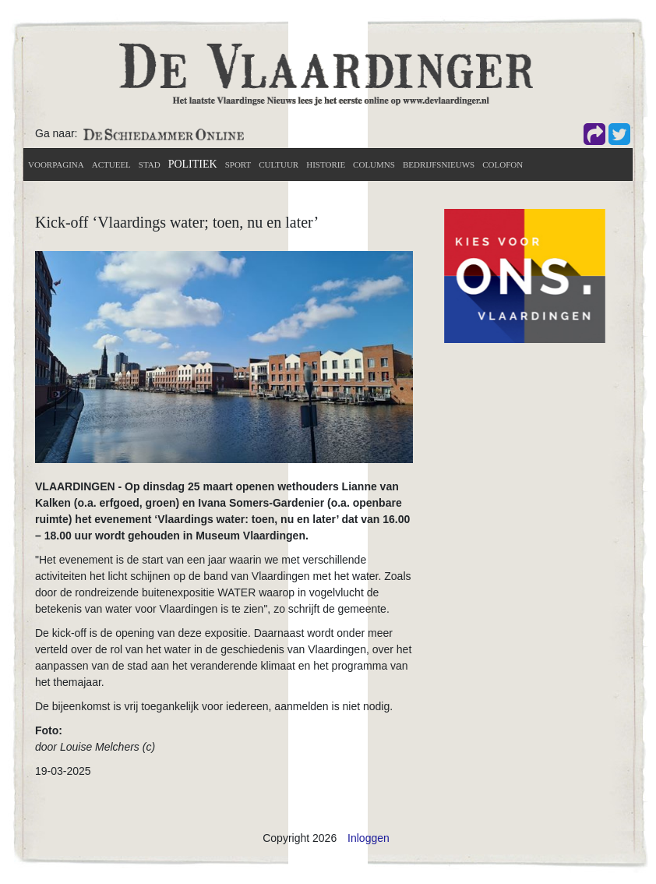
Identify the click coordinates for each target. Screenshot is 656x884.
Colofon (502, 164)
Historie (325, 164)
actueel (111, 164)
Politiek (192, 164)
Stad (149, 164)
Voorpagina (56, 164)
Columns (374, 164)
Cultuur (278, 164)
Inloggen (368, 838)
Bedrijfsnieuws (438, 164)
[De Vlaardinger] (326, 73)
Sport (238, 164)
